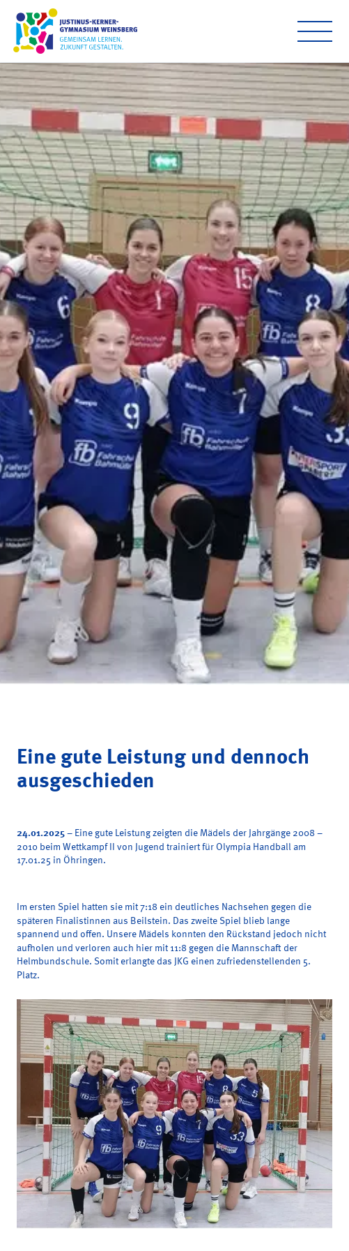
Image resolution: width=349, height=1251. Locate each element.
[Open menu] (314, 31)
